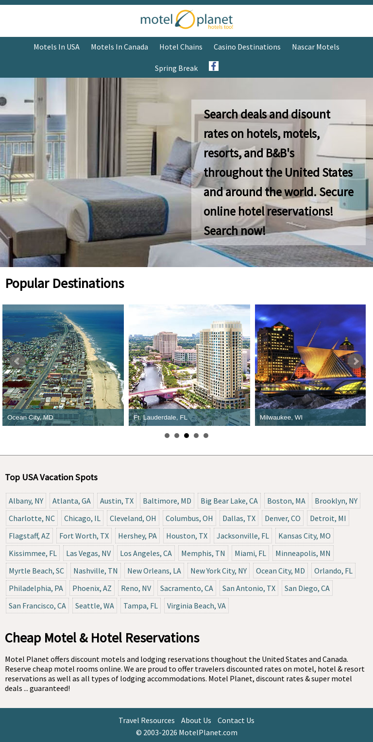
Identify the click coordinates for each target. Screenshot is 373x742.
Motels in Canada (119, 46)
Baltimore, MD (167, 501)
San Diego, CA (307, 588)
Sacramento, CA (186, 588)
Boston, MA (286, 501)
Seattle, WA (94, 605)
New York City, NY (218, 570)
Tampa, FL (140, 605)
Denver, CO (283, 518)
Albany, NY (26, 501)
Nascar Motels (315, 46)
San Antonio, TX (248, 588)
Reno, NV (136, 588)
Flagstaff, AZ (29, 535)
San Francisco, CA (37, 605)
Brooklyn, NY (336, 501)
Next (355, 361)
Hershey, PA (137, 535)
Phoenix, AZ (92, 588)
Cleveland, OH (133, 518)
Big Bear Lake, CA (229, 501)
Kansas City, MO (304, 535)
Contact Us (236, 720)
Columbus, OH (189, 518)
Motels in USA (57, 46)
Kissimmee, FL (33, 553)
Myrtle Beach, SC (36, 570)
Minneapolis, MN (303, 553)
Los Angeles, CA (146, 553)
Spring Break (176, 68)
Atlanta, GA (71, 501)
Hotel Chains (181, 46)
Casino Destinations (247, 46)
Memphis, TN (203, 553)
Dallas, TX (238, 518)
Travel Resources (147, 720)
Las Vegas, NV (88, 553)
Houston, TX (186, 535)
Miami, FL (250, 553)
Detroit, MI (328, 518)
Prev (17, 361)
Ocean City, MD (280, 570)
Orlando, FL (333, 570)
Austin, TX (117, 501)
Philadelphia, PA (36, 588)
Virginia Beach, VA (196, 605)
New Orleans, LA (154, 570)
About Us (196, 720)
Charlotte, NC (32, 518)
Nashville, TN (95, 570)
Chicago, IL (82, 518)
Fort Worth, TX (84, 535)
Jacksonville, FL (243, 535)
